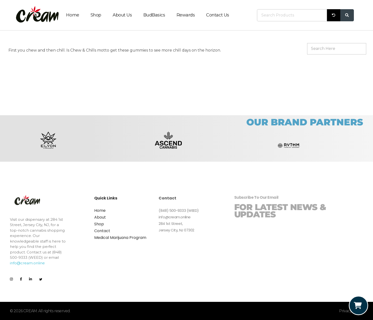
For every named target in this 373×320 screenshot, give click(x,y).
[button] (15, 146)
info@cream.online (27, 263)
